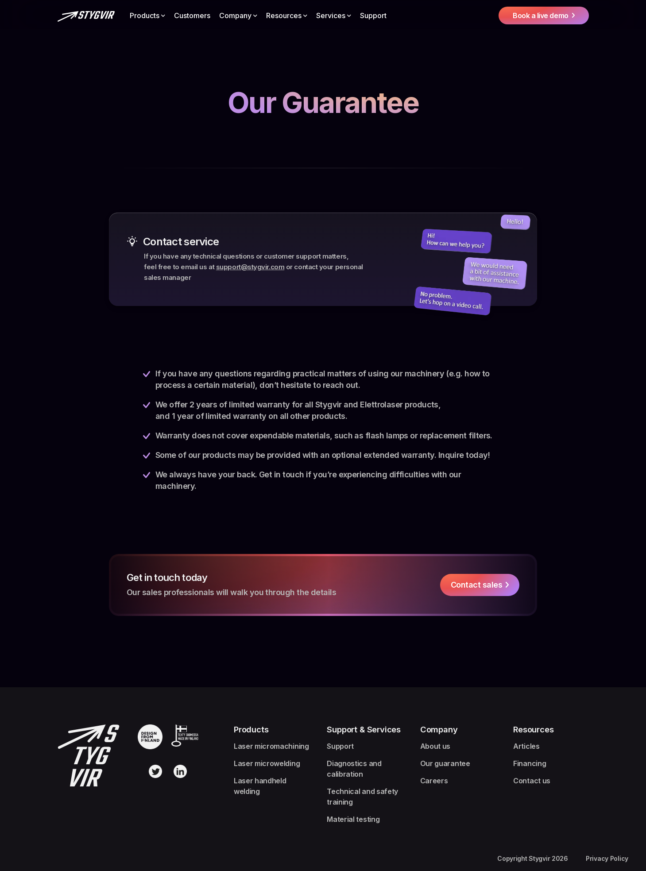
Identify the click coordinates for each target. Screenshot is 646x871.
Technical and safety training (362, 796)
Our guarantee (445, 763)
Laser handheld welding (260, 786)
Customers (192, 15)
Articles (526, 746)
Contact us (531, 780)
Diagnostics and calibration (354, 768)
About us (435, 746)
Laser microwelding (267, 763)
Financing (529, 763)
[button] (147, 15)
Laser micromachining (271, 746)
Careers (434, 780)
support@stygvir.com (250, 267)
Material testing (353, 819)
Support (373, 15)
